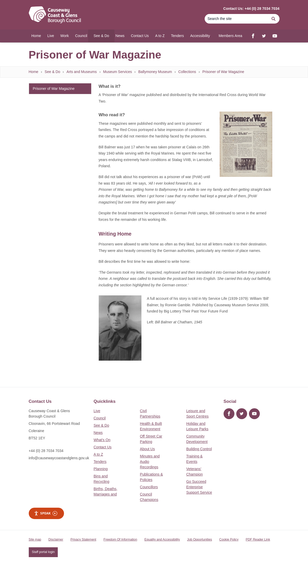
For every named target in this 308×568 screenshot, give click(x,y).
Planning (101, 469)
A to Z (98, 454)
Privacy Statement (83, 539)
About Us (147, 449)
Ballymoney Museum (155, 72)
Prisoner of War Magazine (223, 72)
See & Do (52, 72)
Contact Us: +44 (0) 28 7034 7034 (251, 8)
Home (33, 72)
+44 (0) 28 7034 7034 (46, 451)
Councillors (149, 487)
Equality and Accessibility (162, 539)
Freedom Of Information (120, 539)
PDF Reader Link (258, 539)
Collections (187, 72)
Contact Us (102, 447)
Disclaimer (55, 539)
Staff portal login (43, 552)
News (98, 433)
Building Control (199, 449)
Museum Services (117, 72)
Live (97, 411)
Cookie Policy (228, 539)
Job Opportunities (199, 539)
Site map (35, 539)
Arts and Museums (82, 72)
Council (100, 418)
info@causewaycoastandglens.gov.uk (59, 458)
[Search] (236, 19)
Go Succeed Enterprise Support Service (199, 486)
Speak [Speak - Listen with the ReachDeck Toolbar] (45, 513)
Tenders (100, 462)
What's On (102, 440)
